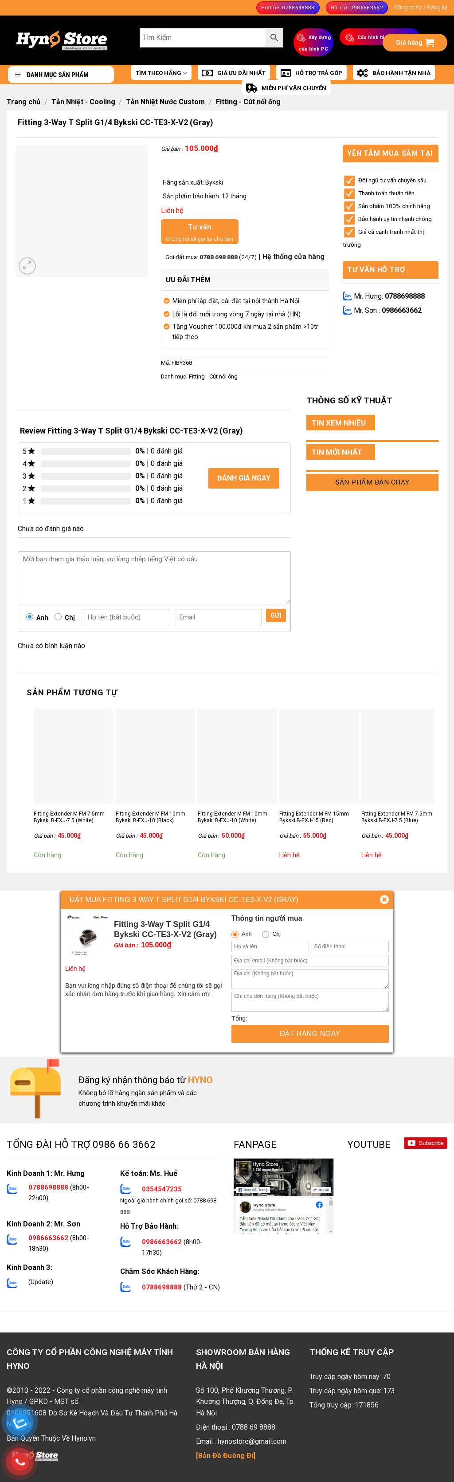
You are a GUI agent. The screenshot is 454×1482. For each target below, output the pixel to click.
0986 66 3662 (124, 1144)
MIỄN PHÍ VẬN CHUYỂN (286, 88)
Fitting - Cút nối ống (248, 102)
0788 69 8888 (253, 1427)
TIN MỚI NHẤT (337, 452)
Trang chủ (23, 102)
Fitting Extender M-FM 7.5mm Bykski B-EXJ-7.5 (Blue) (396, 817)
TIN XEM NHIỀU (339, 422)
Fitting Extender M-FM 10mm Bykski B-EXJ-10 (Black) (150, 817)
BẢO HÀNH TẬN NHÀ (394, 73)
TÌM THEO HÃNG (161, 73)
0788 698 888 (219, 256)
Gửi (276, 615)
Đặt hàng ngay (310, 1033)
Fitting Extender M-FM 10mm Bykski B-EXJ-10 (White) (232, 817)
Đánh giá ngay (243, 478)
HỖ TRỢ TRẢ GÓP (311, 73)
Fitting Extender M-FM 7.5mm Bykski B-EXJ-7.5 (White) (69, 817)
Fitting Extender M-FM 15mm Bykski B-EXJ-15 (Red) (314, 817)
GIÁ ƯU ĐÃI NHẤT (234, 73)
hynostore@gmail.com (252, 1441)
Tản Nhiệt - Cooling (83, 102)
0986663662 (402, 310)
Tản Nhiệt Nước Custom (165, 102)
